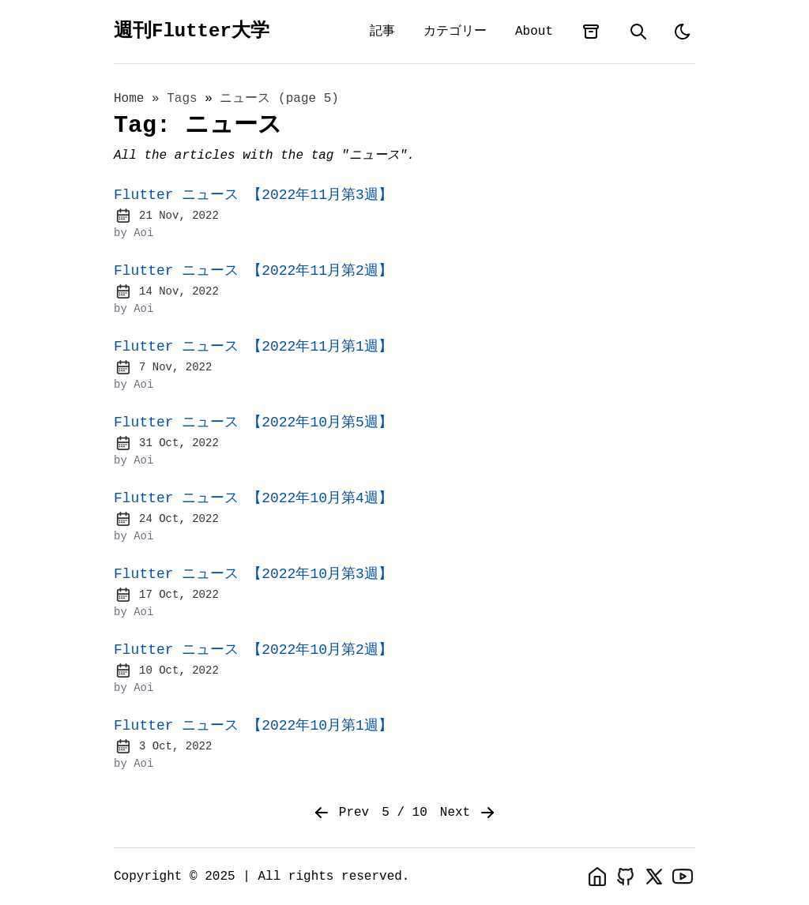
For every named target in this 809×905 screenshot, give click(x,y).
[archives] (591, 31)
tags (186, 99)
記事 (382, 31)
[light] (682, 31)
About (534, 31)
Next (468, 812)
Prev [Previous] (340, 812)
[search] (638, 31)
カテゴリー (455, 31)
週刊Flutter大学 (191, 31)
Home (129, 99)
